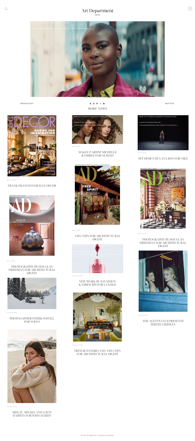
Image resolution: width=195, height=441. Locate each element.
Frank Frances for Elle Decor (32, 186)
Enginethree (110, 436)
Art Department (92, 436)
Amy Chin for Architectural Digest (97, 236)
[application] (97, 50)
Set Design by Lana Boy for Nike (163, 159)
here (109, 97)
